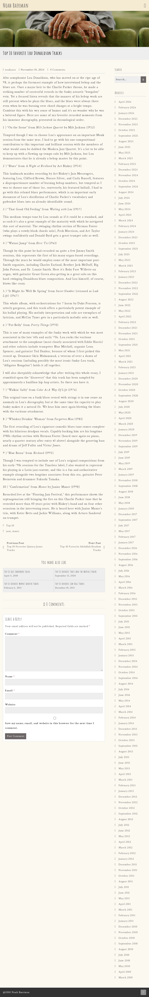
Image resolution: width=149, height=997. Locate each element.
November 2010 (128, 932)
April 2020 (125, 418)
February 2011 (127, 915)
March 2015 (126, 644)
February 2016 (127, 593)
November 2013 (128, 734)
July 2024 (124, 198)
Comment (12, 634)
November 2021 (128, 333)
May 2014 (124, 700)
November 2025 (128, 124)
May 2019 (124, 463)
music (16, 531)
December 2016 (128, 548)
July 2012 (124, 825)
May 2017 (124, 531)
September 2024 (128, 186)
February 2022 (127, 322)
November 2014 (128, 667)
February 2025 (127, 164)
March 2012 (126, 847)
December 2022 (128, 282)
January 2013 (126, 791)
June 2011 (124, 893)
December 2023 (128, 237)
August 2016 (126, 565)
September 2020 (128, 395)
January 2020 (126, 429)
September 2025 (128, 136)
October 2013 (127, 740)
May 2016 (124, 576)
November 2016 (128, 554)
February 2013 (127, 785)
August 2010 (126, 949)
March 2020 (126, 424)
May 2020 (124, 412)
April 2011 (125, 904)
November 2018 (128, 480)
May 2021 (124, 350)
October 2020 (127, 390)
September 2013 (128, 746)
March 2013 (126, 780)
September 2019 (128, 446)
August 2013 (126, 751)
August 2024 (126, 192)
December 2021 (128, 328)
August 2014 (126, 684)
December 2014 (128, 661)
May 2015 (124, 633)
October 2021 (127, 339)
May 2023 (124, 260)
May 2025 (124, 152)
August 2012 (126, 819)
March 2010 (126, 977)
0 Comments (57, 69)
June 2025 (125, 147)
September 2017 (128, 520)
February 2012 (127, 853)
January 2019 (126, 474)
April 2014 (125, 706)
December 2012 (128, 796)
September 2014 (128, 678)
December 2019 (128, 435)
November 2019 (128, 441)
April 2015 (125, 638)
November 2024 (128, 175)
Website (10, 704)
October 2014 (127, 672)
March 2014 (126, 712)
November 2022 (128, 288)
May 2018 (124, 503)
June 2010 (124, 960)
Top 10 (10, 525)
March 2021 (126, 362)
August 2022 (126, 299)
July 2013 (124, 757)
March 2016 (126, 587)
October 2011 (126, 876)
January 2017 (126, 542)
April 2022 (125, 316)
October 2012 (127, 808)
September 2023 (128, 249)
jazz (8, 531)
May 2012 (124, 836)
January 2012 (126, 859)
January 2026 (126, 113)
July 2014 (124, 689)
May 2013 (124, 768)
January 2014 (126, 723)
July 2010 (124, 955)
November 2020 (128, 384)
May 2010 (124, 966)
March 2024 (126, 220)
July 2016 (124, 571)
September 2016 (128, 559)
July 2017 (124, 525)
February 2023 (127, 271)
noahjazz (10, 69)
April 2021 (125, 356)
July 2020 (124, 407)
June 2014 (124, 695)
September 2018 (128, 486)
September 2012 (128, 813)
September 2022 (128, 294)
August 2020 (126, 401)
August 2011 (126, 881)
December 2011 (128, 864)
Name (10, 676)
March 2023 (126, 265)
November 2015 (128, 604)
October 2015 (127, 610)
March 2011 (125, 909)
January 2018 (126, 508)
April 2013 (125, 774)
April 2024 (125, 215)
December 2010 (128, 926)
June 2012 (124, 830)
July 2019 (124, 452)
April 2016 (125, 582)
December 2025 (128, 119)
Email (10, 690)
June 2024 (125, 203)
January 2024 (126, 232)
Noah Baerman (16, 5)
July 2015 (124, 621)
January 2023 (126, 277)
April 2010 (125, 972)
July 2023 (124, 254)
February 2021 (127, 367)
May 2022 (124, 311)
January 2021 (126, 373)
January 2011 (126, 921)
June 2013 (124, 763)
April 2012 (125, 842)
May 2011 (124, 898)
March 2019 (126, 469)
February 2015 (127, 650)
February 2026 (127, 107)
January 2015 (126, 655)
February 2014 (127, 717)
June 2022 (125, 305)
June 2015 (124, 627)
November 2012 (128, 802)
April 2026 (125, 102)
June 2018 (124, 497)
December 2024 (128, 169)
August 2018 (126, 491)
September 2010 (128, 943)
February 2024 (127, 226)
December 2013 (128, 729)
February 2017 (127, 537)
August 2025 (126, 141)
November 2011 (128, 870)
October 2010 (127, 938)
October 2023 (127, 243)
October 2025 (127, 130)
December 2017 (128, 514)
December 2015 (128, 599)
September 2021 (128, 345)
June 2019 (124, 458)
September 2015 (128, 616)
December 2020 (128, 378)
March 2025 (126, 158)
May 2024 (124, 209)
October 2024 (127, 181)
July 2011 (124, 887)
